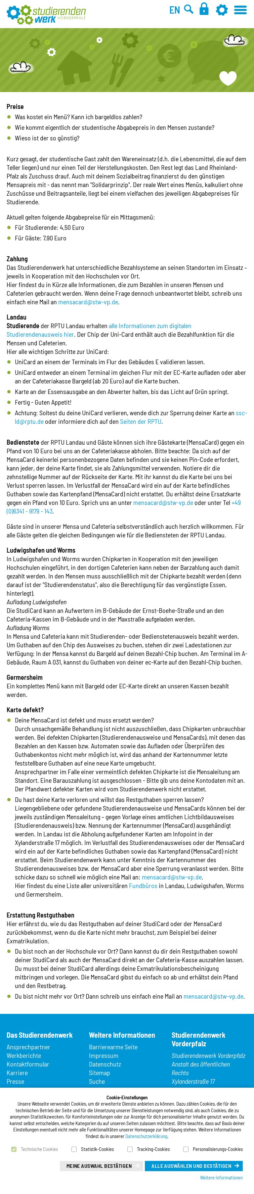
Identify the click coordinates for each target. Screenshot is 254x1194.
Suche (97, 1081)
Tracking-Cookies (153, 1149)
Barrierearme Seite (113, 1047)
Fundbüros (143, 885)
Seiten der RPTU (140, 421)
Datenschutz (105, 1064)
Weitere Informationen (221, 1177)
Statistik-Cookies (97, 1149)
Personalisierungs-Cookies (218, 1149)
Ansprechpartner (28, 1047)
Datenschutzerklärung (146, 1136)
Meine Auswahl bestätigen (99, 1166)
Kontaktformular (28, 1064)
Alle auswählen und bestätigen (191, 1166)
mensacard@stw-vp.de (88, 302)
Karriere (17, 1072)
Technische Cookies (39, 1149)
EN (174, 10)
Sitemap (99, 1072)
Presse (15, 1081)
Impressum (103, 1055)
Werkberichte (24, 1055)
